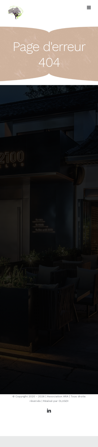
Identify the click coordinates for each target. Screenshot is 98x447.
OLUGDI (63, 401)
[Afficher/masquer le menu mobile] (89, 7)
